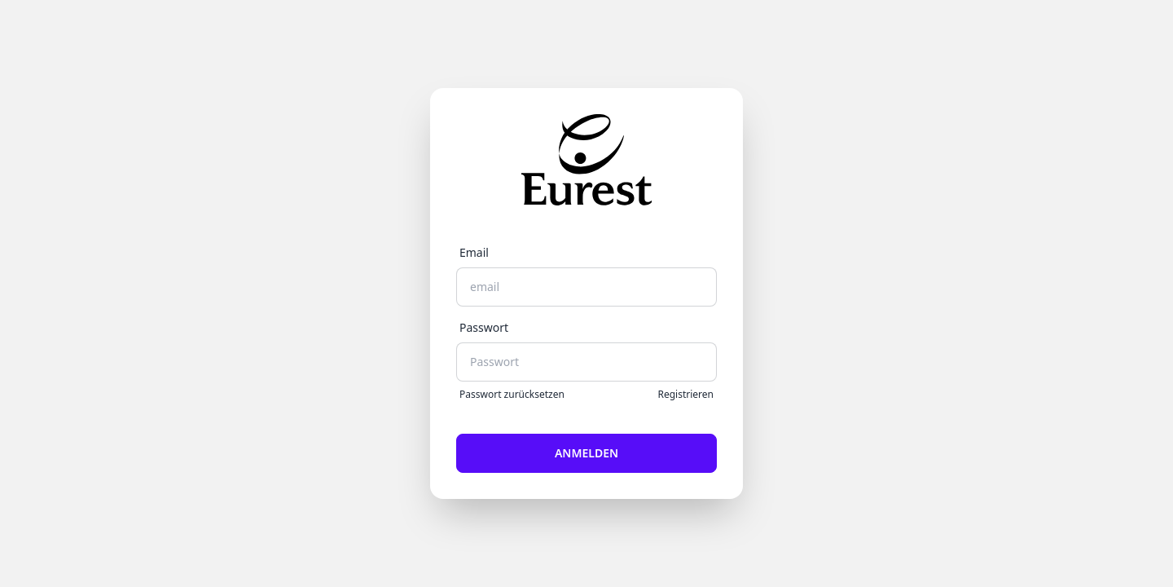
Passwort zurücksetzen (512, 394)
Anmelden (586, 453)
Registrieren (685, 394)
